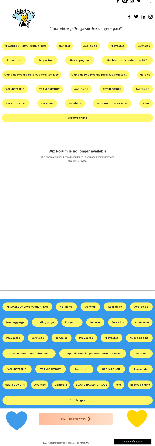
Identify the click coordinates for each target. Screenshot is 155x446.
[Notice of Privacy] (132, 441)
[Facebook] (129, 16)
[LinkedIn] (143, 16)
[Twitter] (136, 16)
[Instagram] (150, 16)
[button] (127, 60)
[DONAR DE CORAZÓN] (76, 419)
